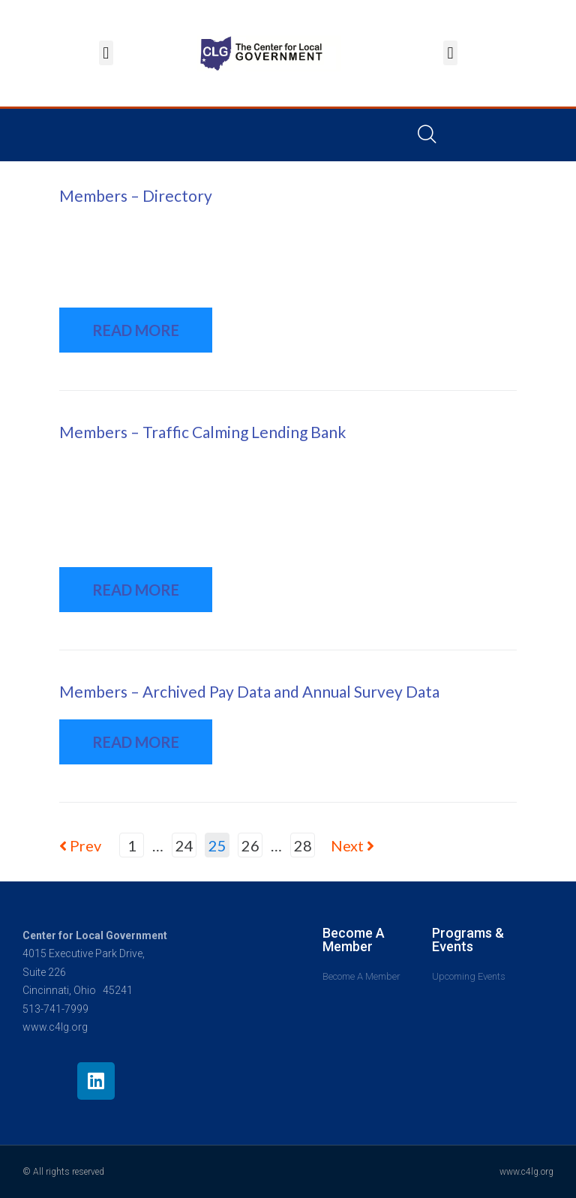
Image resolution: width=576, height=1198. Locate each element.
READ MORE (135, 330)
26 (251, 845)
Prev (80, 845)
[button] (106, 53)
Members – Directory (135, 195)
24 (185, 845)
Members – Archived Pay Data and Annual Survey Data (249, 691)
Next (352, 845)
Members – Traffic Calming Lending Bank (202, 431)
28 (303, 845)
